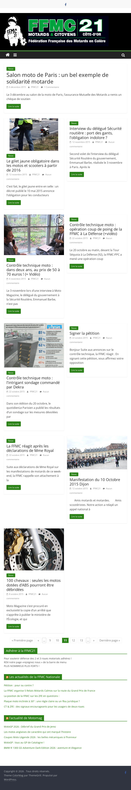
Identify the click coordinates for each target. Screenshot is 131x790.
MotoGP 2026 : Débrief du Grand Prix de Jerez (30, 726)
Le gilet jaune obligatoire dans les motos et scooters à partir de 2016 (32, 165)
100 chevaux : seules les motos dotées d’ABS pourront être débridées (33, 585)
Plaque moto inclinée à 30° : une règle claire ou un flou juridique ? (42, 701)
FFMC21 (35, 87)
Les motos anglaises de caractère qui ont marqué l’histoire (37, 732)
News (10, 68)
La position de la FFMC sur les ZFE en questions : (31, 696)
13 (81, 640)
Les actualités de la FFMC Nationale (34, 677)
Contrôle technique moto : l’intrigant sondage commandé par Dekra (33, 382)
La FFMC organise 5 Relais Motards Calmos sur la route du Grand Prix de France (49, 690)
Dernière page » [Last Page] (109, 640)
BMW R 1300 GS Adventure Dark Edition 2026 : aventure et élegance (43, 747)
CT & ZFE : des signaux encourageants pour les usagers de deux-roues (44, 706)
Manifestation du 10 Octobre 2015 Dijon (95, 481)
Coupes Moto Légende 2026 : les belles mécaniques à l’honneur (40, 737)
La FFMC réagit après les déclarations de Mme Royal (30, 448)
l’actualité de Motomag (25, 718)
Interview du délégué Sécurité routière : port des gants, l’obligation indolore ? (96, 133)
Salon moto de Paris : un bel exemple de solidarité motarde (57, 78)
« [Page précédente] (38, 640)
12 (73, 640)
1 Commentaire (50, 87)
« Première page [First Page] (22, 640)
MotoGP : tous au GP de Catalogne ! (24, 742)
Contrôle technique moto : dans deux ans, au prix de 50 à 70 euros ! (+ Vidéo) (33, 270)
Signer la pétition (84, 333)
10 (57, 640)
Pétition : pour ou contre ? (18, 685)
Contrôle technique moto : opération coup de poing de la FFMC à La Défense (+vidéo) (96, 229)
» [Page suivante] (93, 640)
